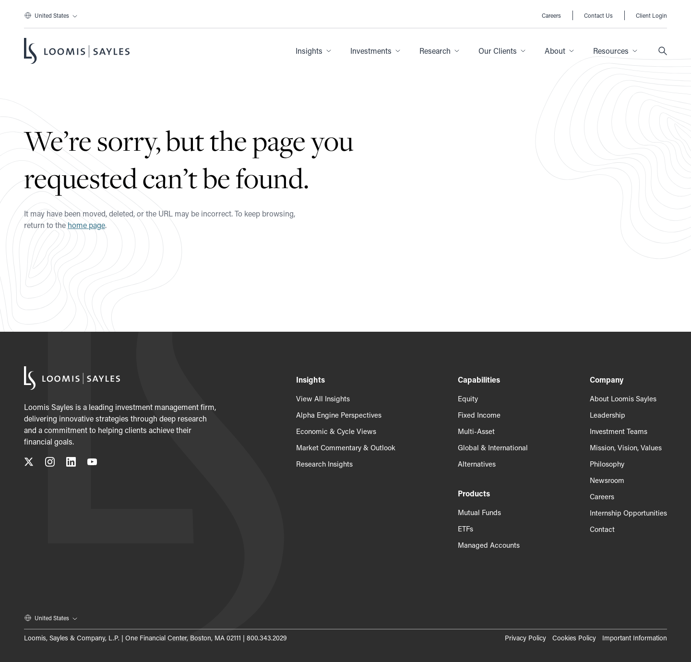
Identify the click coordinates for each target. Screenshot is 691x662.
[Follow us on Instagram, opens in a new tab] (50, 463)
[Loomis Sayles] (77, 51)
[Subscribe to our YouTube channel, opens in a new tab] (92, 463)
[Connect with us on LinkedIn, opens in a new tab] (71, 463)
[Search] (662, 51)
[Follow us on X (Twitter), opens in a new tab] (29, 463)
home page (86, 225)
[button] (313, 51)
